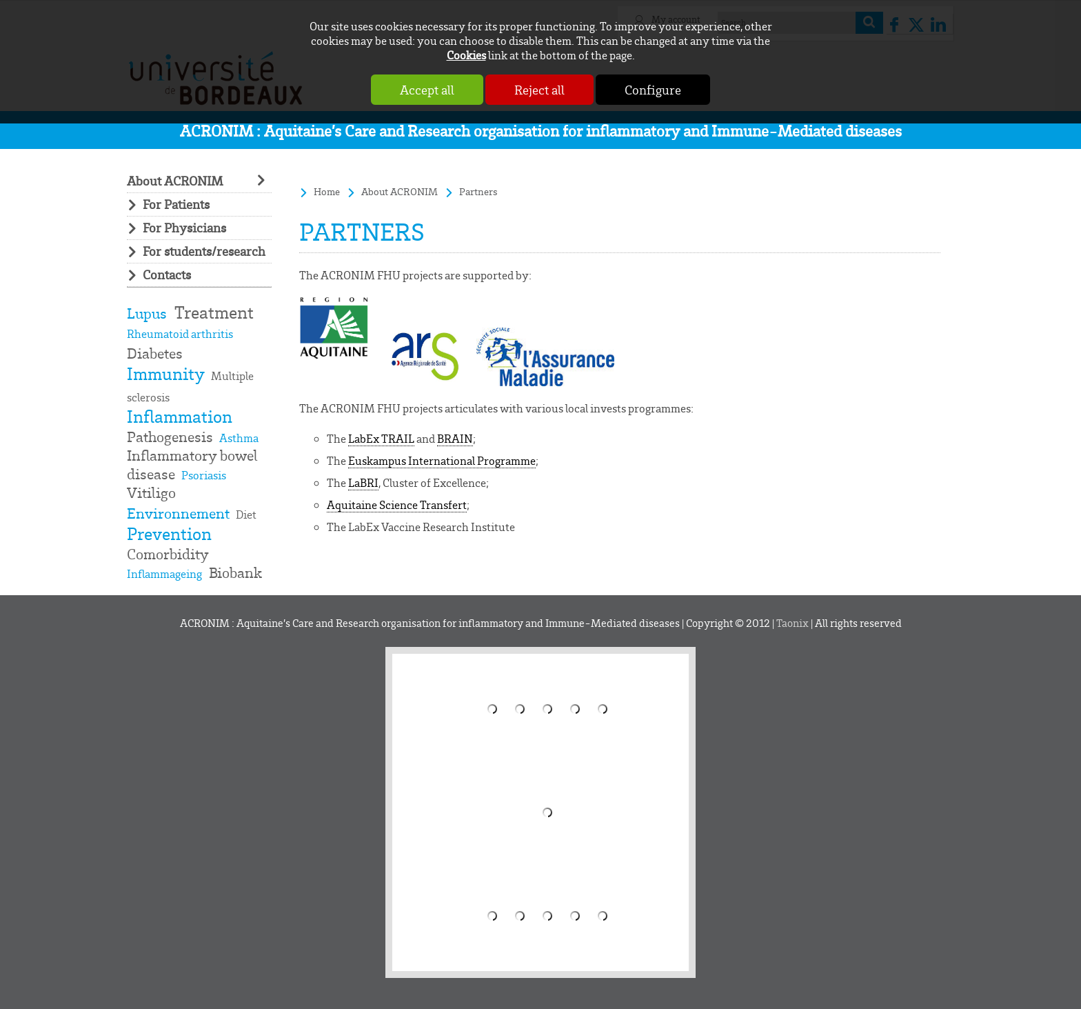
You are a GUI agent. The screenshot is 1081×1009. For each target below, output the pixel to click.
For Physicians (184, 228)
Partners (478, 192)
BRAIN (455, 438)
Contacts (167, 275)
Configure (653, 89)
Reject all (539, 89)
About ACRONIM (175, 181)
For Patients (176, 204)
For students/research (204, 251)
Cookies (466, 55)
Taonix (792, 623)
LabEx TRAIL (381, 438)
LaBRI (363, 482)
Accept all (427, 89)
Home (327, 192)
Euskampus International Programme (442, 460)
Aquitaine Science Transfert (397, 504)
